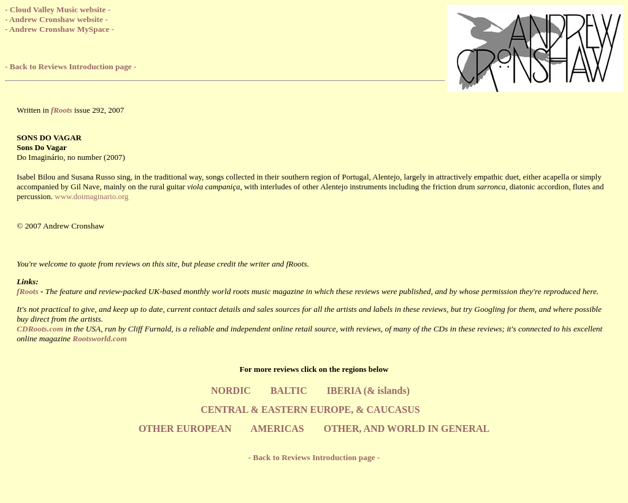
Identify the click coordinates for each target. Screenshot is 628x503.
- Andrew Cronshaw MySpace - (59, 29)
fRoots (28, 291)
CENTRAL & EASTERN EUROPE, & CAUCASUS (310, 409)
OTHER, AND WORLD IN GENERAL (406, 428)
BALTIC (288, 390)
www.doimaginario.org (91, 196)
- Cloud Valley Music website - (57, 9)
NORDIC (231, 390)
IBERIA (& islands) (368, 390)
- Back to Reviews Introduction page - (70, 66)
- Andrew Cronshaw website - (56, 19)
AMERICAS (277, 428)
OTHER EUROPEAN (185, 428)
